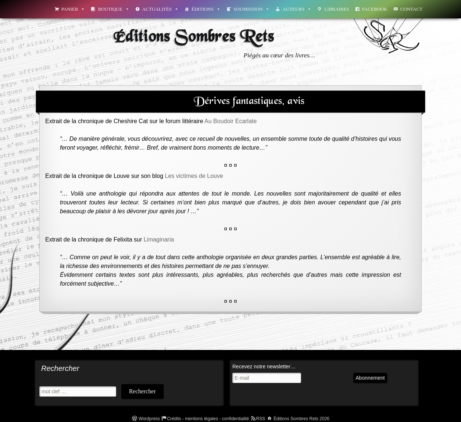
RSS (260, 418)
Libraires (336, 9)
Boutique (113, 9)
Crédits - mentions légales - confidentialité (208, 418)
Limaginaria (159, 239)
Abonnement (370, 378)
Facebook (374, 9)
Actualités (160, 9)
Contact (411, 9)
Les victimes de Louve (194, 176)
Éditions (206, 9)
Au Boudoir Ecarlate (230, 121)
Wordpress (149, 418)
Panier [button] (73, 9)
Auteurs (296, 9)
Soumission (251, 9)
